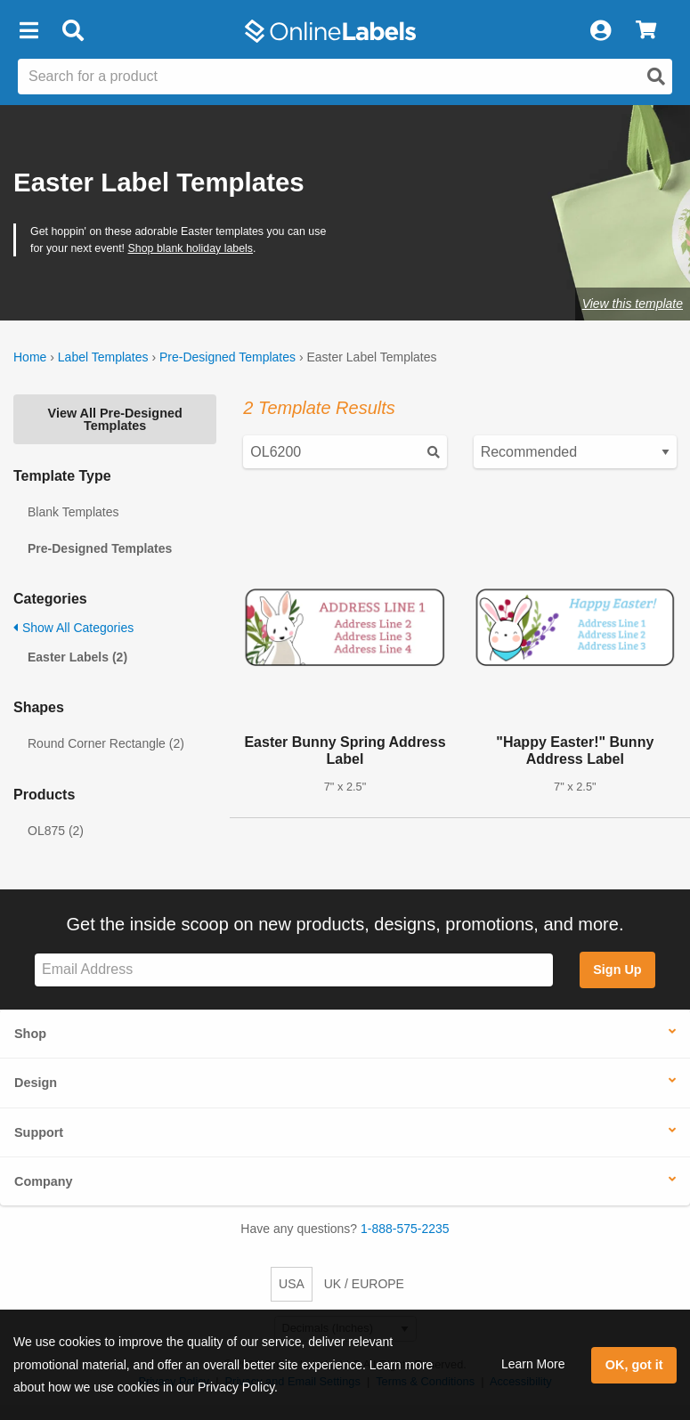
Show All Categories (73, 628)
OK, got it (634, 1365)
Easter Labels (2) (77, 657)
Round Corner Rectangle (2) (106, 743)
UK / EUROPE (364, 1284)
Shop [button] (30, 1033)
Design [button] (35, 1082)
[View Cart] (646, 31)
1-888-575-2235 (405, 1228)
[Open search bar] (72, 31)
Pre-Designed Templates (227, 357)
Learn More (533, 1364)
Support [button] (38, 1132)
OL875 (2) (56, 831)
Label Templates (103, 357)
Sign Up (617, 969)
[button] (28, 31)
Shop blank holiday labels (191, 248)
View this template (632, 303)
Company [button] (43, 1181)
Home (29, 357)
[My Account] (600, 31)
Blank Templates (73, 512)
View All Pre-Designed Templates (115, 419)
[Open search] (656, 77)
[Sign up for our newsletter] (294, 969)
